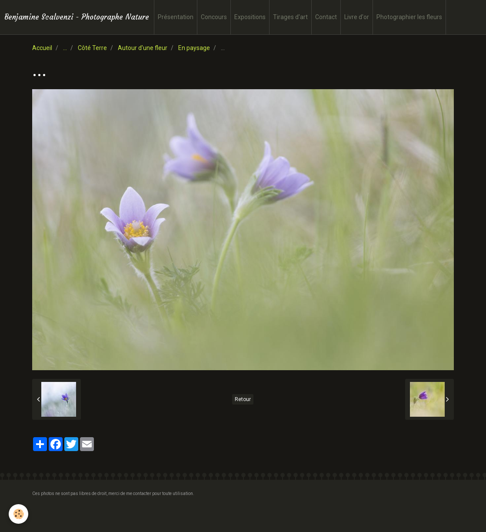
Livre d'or (356, 16)
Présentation (175, 16)
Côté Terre (92, 47)
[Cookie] (18, 514)
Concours (214, 16)
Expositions (250, 16)
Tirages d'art (290, 16)
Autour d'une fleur (142, 47)
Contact (326, 16)
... (65, 47)
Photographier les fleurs (409, 16)
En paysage (194, 47)
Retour (243, 399)
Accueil (42, 47)
